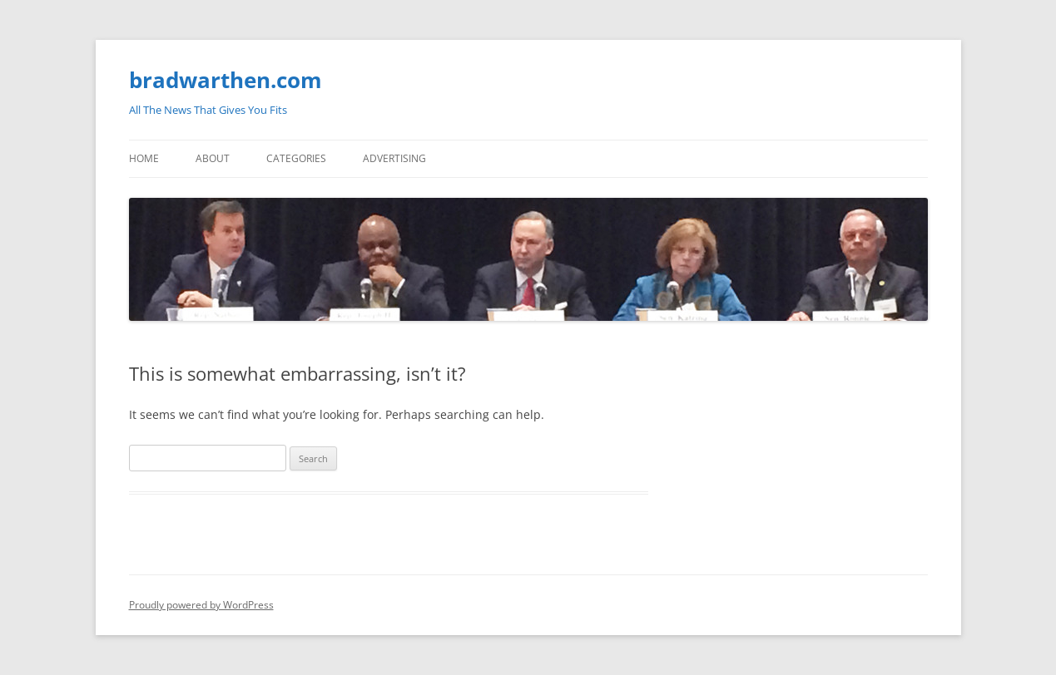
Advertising (394, 158)
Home (144, 158)
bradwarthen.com (225, 80)
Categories (296, 158)
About (213, 158)
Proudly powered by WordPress (201, 605)
